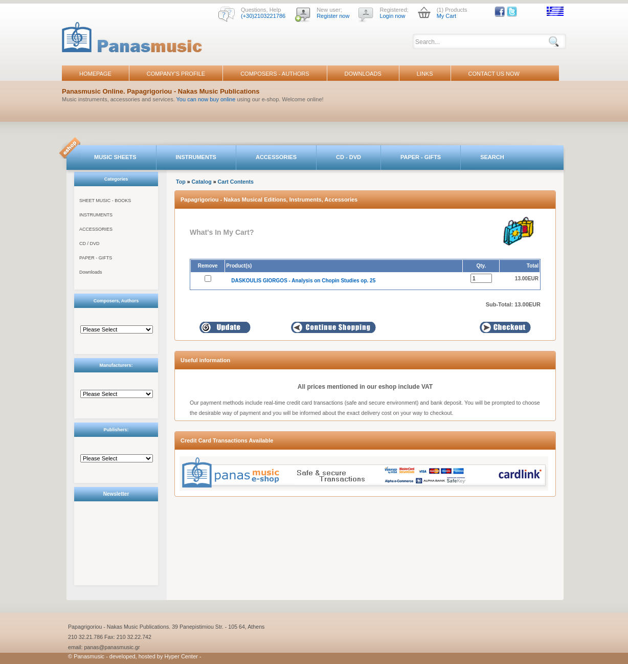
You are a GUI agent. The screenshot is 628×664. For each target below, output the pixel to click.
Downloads (90, 272)
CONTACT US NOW (494, 74)
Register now (333, 16)
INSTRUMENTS (196, 157)
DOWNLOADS (363, 74)
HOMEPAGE (95, 74)
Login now (392, 16)
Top (181, 182)
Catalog (202, 182)
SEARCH (492, 157)
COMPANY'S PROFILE (176, 74)
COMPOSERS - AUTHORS (274, 74)
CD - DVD (348, 157)
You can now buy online (206, 99)
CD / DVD (89, 243)
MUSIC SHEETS (115, 157)
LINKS (425, 74)
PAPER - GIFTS (420, 157)
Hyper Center (181, 656)
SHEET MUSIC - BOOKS (105, 200)
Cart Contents (236, 182)
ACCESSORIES (276, 157)
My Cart (447, 16)
